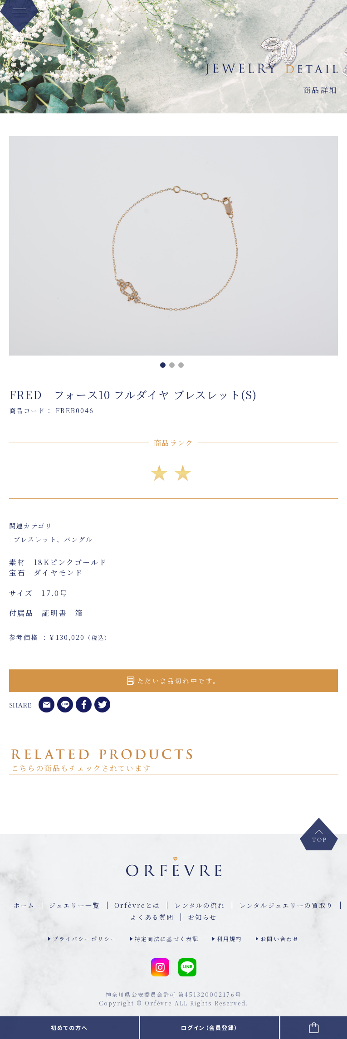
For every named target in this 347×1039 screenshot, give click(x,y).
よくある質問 (152, 917)
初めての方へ (69, 1027)
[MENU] (19, 16)
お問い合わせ (279, 938)
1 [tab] (164, 366)
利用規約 (229, 938)
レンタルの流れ (199, 905)
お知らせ (202, 917)
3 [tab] (182, 366)
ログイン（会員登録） (209, 1027)
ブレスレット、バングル (53, 539)
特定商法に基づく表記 (167, 938)
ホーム (24, 905)
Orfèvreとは (137, 905)
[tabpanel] (173, 246)
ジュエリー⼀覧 (74, 905)
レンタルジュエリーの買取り (286, 905)
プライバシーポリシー (85, 938)
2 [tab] (173, 366)
